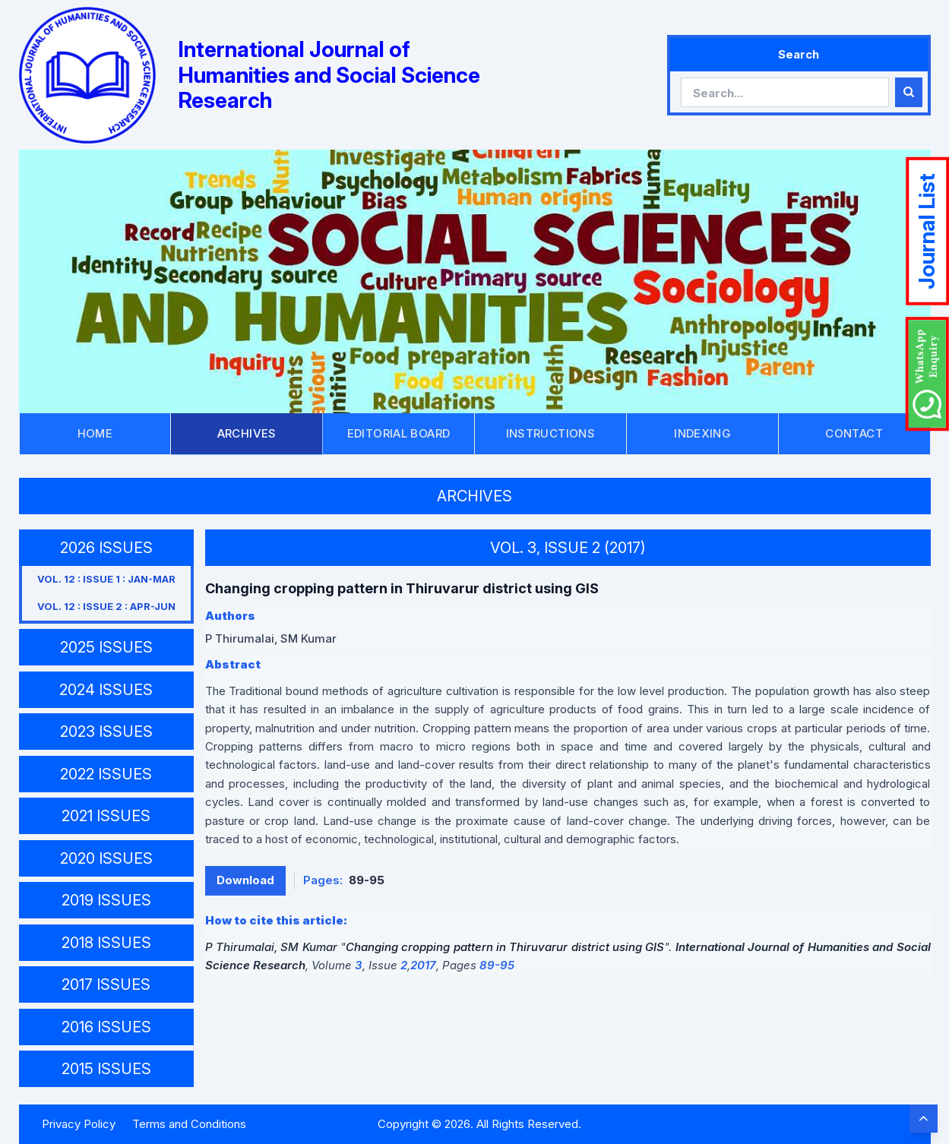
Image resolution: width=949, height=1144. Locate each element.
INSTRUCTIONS (551, 433)
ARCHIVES (247, 433)
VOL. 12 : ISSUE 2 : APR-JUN (106, 606)
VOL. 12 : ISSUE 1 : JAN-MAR (106, 579)
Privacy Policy (78, 1124)
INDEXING (702, 433)
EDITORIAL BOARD (399, 433)
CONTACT (854, 433)
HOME (95, 433)
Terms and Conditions (189, 1124)
